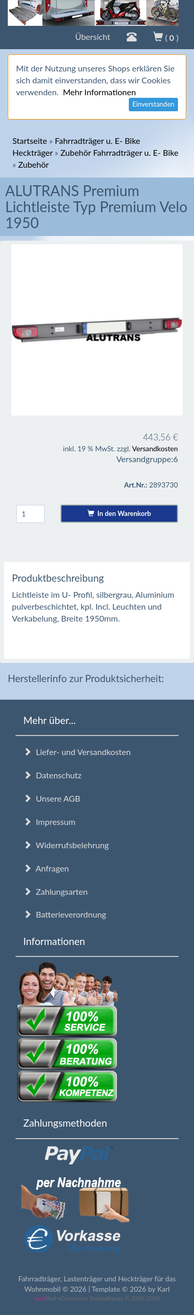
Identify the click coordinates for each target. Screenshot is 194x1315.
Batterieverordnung (64, 914)
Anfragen (46, 868)
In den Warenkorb (119, 513)
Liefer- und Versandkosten (77, 752)
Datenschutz (52, 775)
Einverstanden (153, 104)
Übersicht (92, 36)
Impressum (49, 821)
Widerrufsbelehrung (66, 845)
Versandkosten (155, 448)
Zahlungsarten (55, 891)
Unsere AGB (51, 798)
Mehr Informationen (99, 92)
